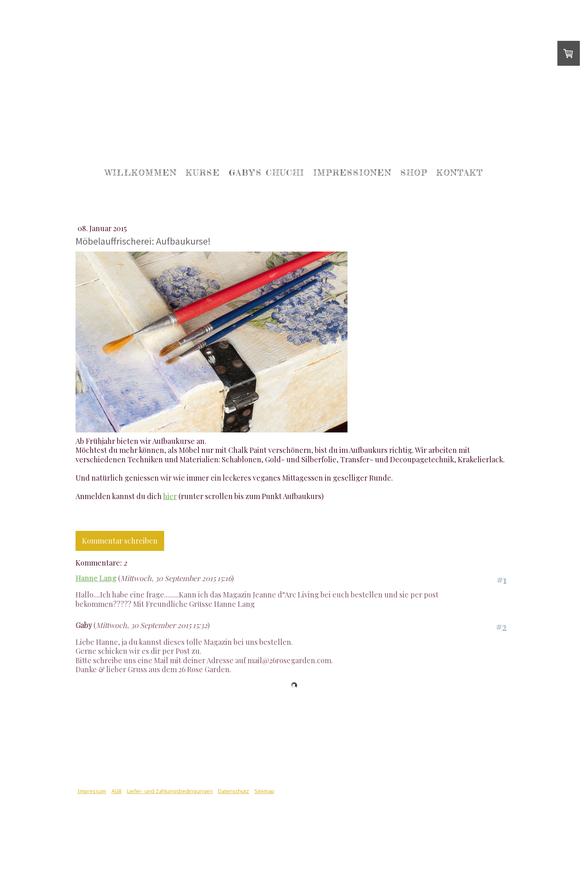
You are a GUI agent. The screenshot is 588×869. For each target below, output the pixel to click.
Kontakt (460, 172)
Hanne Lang (96, 578)
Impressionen (352, 172)
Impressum (92, 791)
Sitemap (264, 791)
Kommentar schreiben (120, 541)
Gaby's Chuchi (266, 172)
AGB (116, 791)
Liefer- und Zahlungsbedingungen (170, 791)
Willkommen (141, 172)
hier (170, 496)
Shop (414, 172)
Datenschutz (233, 791)
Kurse (203, 172)
